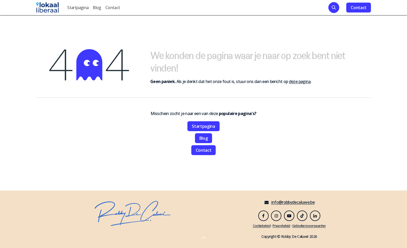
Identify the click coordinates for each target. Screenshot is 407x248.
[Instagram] (276, 216)
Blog (203, 138)
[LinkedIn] (315, 216)
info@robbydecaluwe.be (293, 202)
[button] (333, 7)
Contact (359, 7)
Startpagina (203, 126)
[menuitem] (78, 7)
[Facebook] (263, 216)
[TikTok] (302, 216)
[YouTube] (289, 216)
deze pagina (300, 81)
